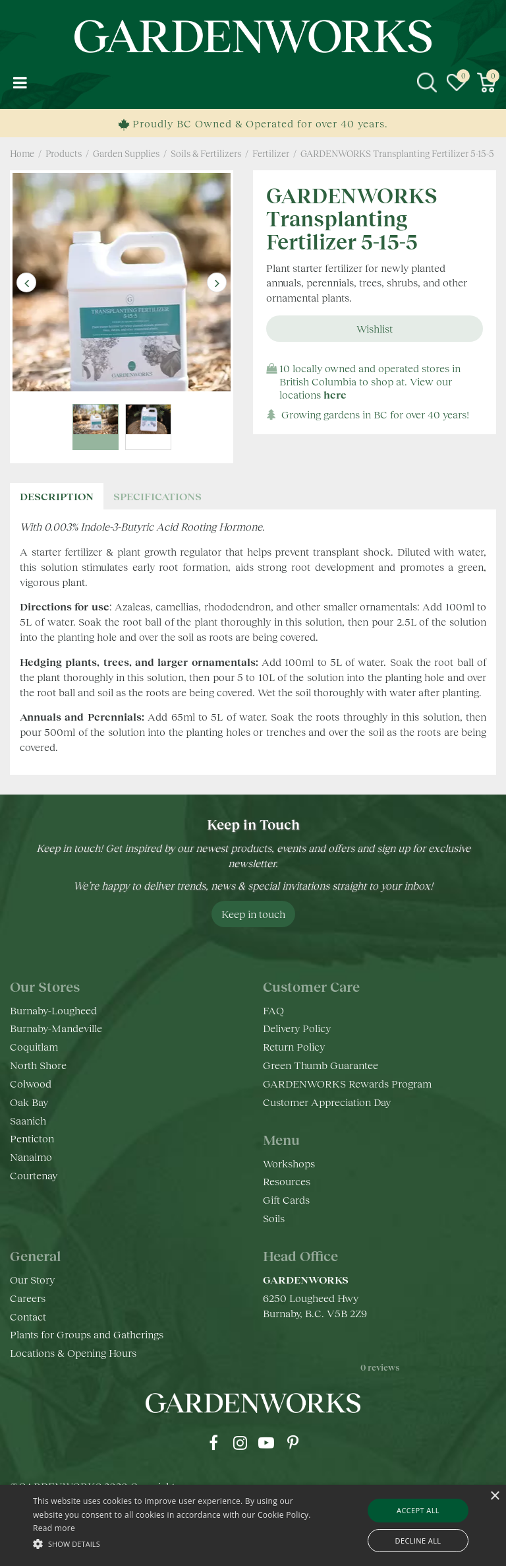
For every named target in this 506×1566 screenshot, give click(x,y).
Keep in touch (253, 913)
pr (292, 1442)
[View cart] (486, 82)
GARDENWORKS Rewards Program (347, 1083)
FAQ (273, 1010)
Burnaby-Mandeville (56, 1028)
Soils (274, 1218)
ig (240, 1442)
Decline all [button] (418, 1541)
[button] (176, 1543)
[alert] (253, 1525)
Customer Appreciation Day (327, 1101)
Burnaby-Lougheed (53, 1010)
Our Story (32, 1279)
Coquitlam (34, 1046)
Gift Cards (286, 1199)
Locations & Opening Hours (73, 1352)
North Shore (38, 1065)
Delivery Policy (297, 1028)
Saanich (28, 1120)
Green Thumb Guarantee (320, 1065)
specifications (157, 496)
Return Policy (294, 1046)
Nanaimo (31, 1156)
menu (20, 82)
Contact (28, 1316)
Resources (286, 1181)
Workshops (289, 1163)
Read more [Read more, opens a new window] (54, 1528)
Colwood (30, 1083)
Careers (27, 1297)
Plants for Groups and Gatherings (86, 1334)
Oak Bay (29, 1101)
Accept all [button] (418, 1510)
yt (266, 1442)
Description (57, 496)
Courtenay (33, 1175)
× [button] (494, 1496)
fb (213, 1442)
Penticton (32, 1138)
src (427, 82)
